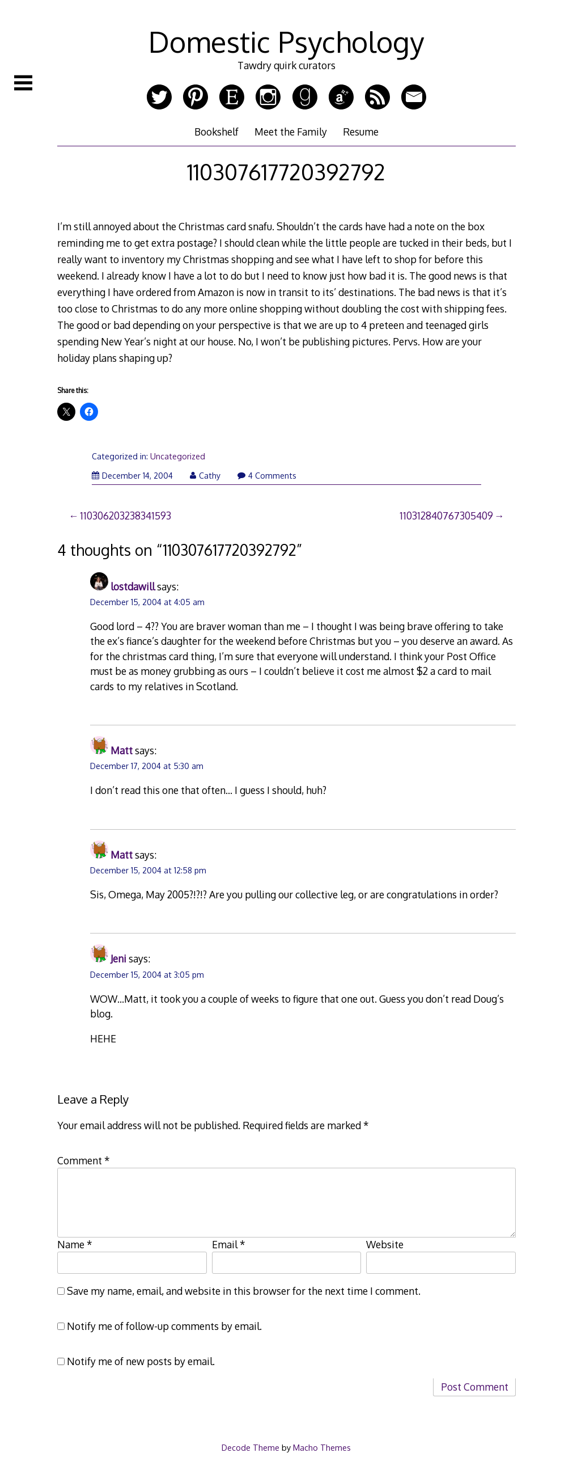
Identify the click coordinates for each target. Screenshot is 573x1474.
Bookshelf (216, 131)
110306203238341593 (125, 515)
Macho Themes (322, 1447)
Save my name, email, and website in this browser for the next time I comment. (244, 1291)
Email (228, 1244)
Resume (361, 131)
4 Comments (266, 475)
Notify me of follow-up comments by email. (164, 1326)
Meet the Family (290, 131)
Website (385, 1244)
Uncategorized (177, 456)
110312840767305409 (446, 515)
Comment (83, 1160)
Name (74, 1244)
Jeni (118, 958)
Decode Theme (250, 1447)
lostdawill (133, 586)
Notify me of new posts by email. (141, 1361)
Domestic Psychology (286, 41)
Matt (122, 750)
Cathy (205, 475)
